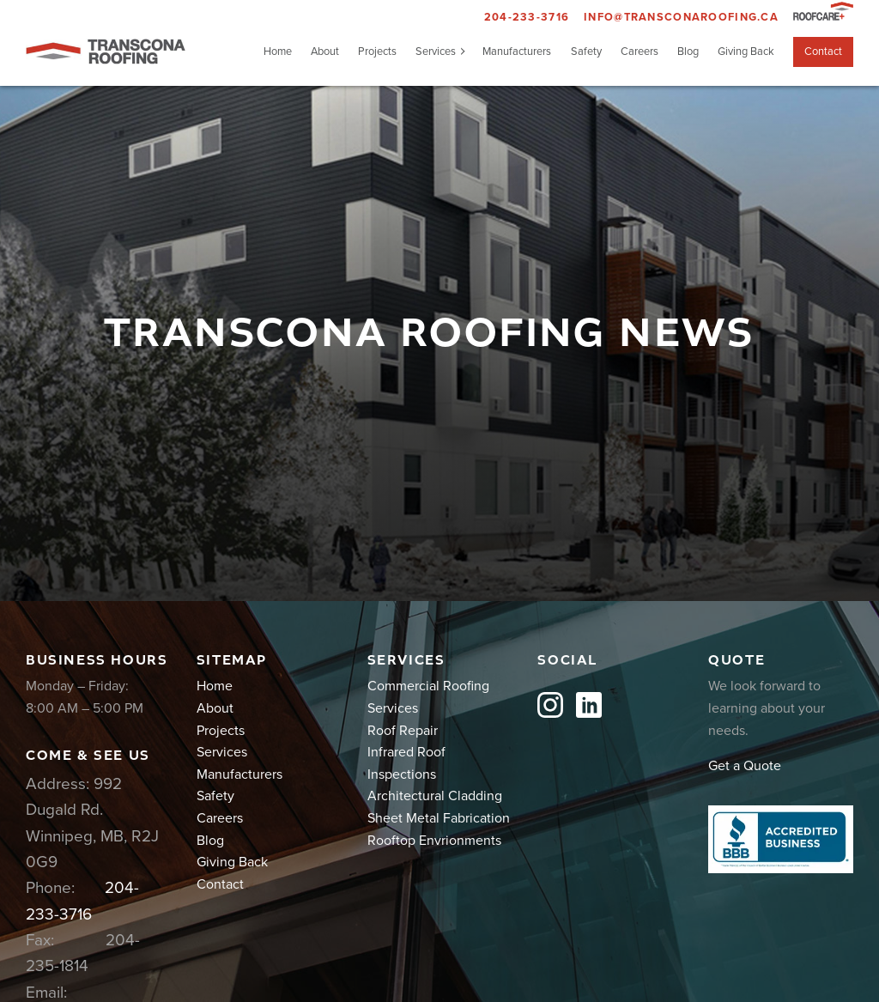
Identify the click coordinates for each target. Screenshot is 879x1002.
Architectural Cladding (434, 796)
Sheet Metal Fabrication (438, 818)
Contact (823, 51)
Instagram (550, 705)
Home (278, 51)
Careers (639, 51)
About (325, 51)
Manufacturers (516, 51)
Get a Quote (744, 765)
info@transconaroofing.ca (681, 17)
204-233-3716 (526, 17)
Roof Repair (402, 730)
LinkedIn (589, 705)
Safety (586, 51)
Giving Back (746, 51)
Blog (688, 51)
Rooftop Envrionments (434, 840)
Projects (377, 51)
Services (435, 51)
